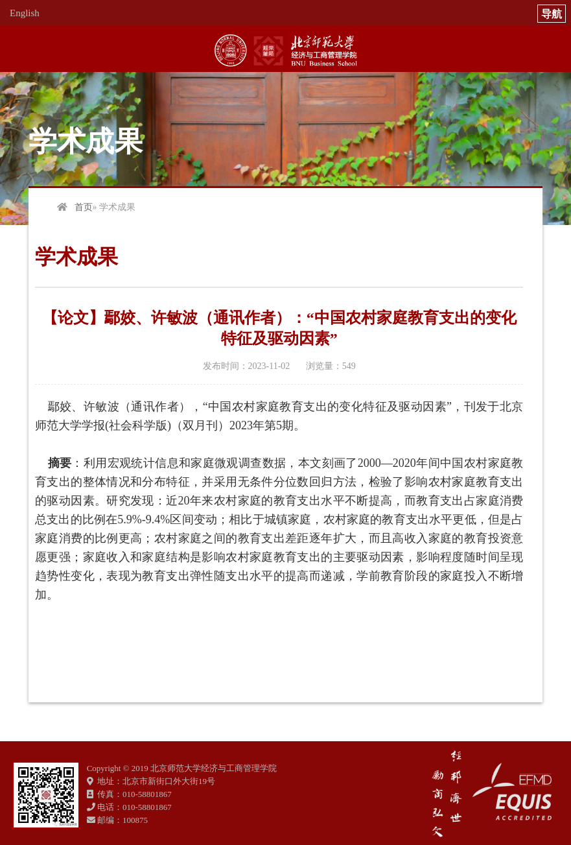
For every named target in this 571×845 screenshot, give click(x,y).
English (25, 13)
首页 (84, 207)
